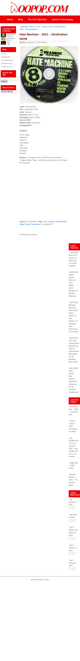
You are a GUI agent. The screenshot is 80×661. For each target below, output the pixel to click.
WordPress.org (6, 63)
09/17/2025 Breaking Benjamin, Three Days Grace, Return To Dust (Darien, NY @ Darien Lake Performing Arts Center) (73, 317)
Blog (20, 19)
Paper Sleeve (24, 224)
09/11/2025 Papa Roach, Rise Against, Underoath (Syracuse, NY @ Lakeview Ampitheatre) (74, 380)
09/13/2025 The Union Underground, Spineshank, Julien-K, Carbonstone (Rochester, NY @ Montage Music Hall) (74, 350)
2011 (45, 222)
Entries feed (5, 57)
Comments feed (7, 60)
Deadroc (51, 222)
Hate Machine (61, 222)
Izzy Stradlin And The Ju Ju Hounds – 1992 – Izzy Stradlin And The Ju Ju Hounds (73, 447)
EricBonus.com (6, 66)
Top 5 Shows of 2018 (72, 563)
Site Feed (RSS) (37, 579)
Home (10, 19)
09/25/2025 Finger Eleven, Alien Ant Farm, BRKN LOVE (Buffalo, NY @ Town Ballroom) (73, 284)
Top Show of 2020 (73, 516)
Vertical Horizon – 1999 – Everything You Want (73, 426)
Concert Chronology (62, 19)
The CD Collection (37, 19)
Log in (3, 54)
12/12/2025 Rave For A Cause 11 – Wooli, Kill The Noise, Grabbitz (73, 259)
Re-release (35, 224)
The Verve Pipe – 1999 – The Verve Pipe (73, 411)
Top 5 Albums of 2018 (72, 548)
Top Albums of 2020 (72, 502)
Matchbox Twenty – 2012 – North (34, 27)
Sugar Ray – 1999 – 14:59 (73, 465)
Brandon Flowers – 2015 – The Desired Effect (73, 479)
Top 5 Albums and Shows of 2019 (73, 531)
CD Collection (31, 222)
